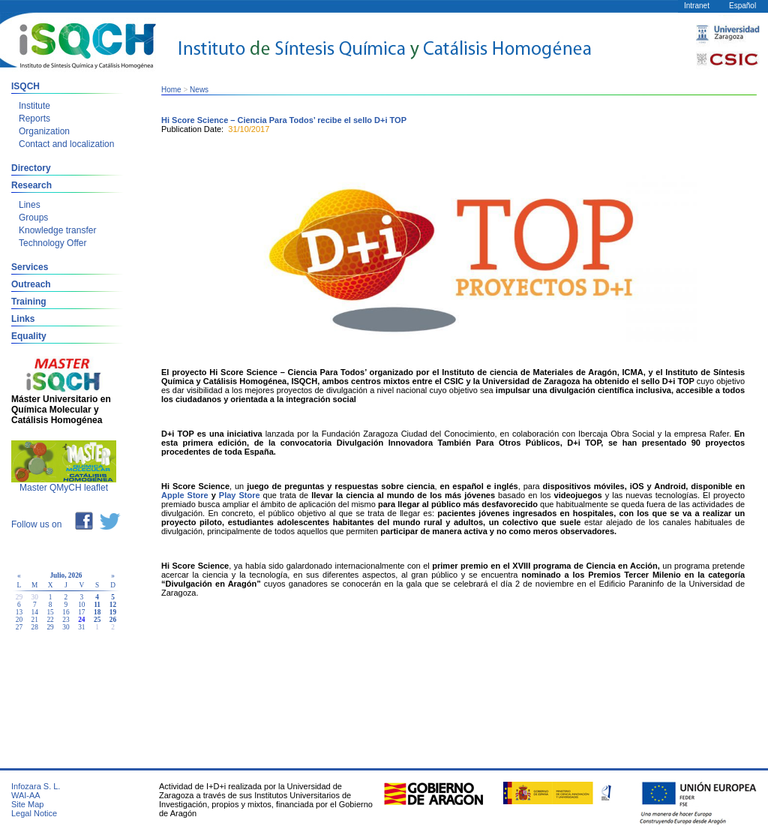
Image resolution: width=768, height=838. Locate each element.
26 (113, 619)
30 (65, 627)
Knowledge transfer (57, 230)
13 (19, 612)
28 (35, 627)
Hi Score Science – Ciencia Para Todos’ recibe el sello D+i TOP (283, 120)
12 (113, 604)
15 (49, 612)
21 (35, 619)
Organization (44, 131)
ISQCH (25, 86)
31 (81, 627)
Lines (29, 205)
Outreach (31, 284)
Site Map (27, 804)
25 (97, 619)
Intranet (697, 6)
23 (65, 619)
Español (742, 6)
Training (28, 301)
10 (81, 604)
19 (113, 612)
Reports (34, 118)
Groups (33, 217)
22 (49, 619)
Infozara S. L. (35, 786)
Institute (34, 106)
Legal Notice (34, 813)
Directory (31, 168)
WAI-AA (25, 795)
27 (19, 627)
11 (97, 604)
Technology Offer (53, 243)
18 (97, 612)
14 (35, 612)
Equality (28, 336)
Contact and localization (66, 144)
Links (22, 319)
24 (81, 619)
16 (65, 612)
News (199, 90)
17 (81, 612)
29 (49, 627)
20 (19, 619)
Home (171, 90)
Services (29, 267)
